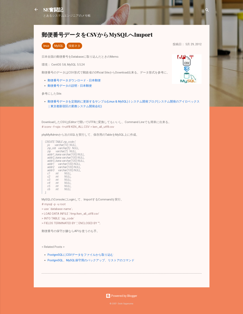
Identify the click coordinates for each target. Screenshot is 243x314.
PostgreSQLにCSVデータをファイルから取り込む (80, 255)
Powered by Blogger (121, 296)
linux (46, 46)
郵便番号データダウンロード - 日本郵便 (74, 80)
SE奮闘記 (53, 9)
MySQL (58, 46)
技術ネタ (74, 46)
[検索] (207, 11)
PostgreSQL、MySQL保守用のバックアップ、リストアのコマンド (91, 260)
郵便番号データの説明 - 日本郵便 (70, 85)
